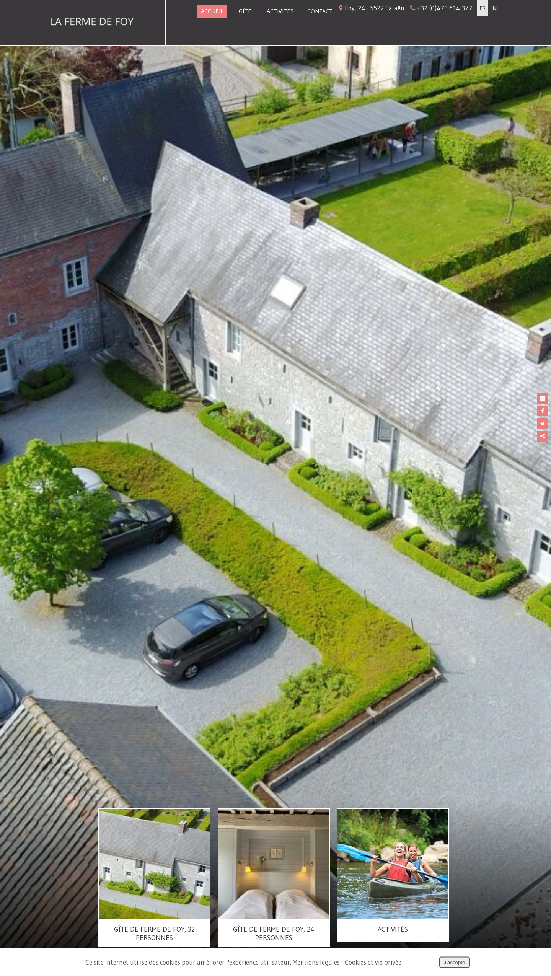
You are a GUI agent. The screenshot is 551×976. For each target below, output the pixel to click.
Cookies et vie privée (373, 962)
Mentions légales (316, 962)
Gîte (245, 11)
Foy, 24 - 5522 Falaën (406, 8)
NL (496, 8)
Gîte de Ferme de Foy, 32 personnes (154, 933)
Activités (280, 11)
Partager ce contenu (542, 436)
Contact (320, 11)
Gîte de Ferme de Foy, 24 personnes (273, 933)
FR (483, 8)
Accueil (212, 11)
